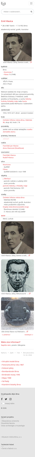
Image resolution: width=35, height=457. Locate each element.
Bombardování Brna (10, 371)
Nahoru (4, 353)
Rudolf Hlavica (8, 157)
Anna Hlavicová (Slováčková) (13, 148)
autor (3, 215)
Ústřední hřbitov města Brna (13, 197)
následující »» (28, 335)
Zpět (11, 353)
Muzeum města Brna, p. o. (11, 437)
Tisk (18, 353)
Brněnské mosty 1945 (10, 374)
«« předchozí (6, 335)
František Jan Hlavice (10, 146)
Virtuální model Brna (10, 361)
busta (24, 101)
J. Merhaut (7, 179)
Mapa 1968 (6, 378)
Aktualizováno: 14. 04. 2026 (28, 354)
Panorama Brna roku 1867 (12, 365)
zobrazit (6, 139)
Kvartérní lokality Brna (11, 384)
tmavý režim (9, 403)
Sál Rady (5, 381)
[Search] (17, 11)
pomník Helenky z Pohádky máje (15, 186)
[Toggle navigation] (31, 3)
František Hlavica (9, 155)
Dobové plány (7, 368)
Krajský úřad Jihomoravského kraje (16, 207)
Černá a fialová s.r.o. (9, 448)
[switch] (2, 403)
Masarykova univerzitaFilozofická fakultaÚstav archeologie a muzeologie (13, 423)
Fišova (6, 74)
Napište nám (6, 345)
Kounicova (8, 72)
